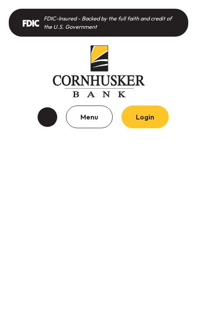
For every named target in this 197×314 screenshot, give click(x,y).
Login (145, 117)
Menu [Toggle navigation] (89, 117)
